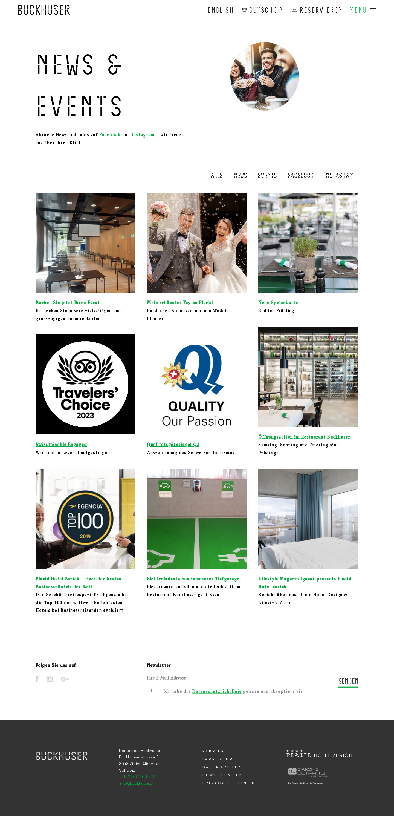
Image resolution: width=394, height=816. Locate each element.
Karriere (215, 751)
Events (267, 175)
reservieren (321, 9)
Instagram (143, 135)
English (221, 9)
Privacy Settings (229, 783)
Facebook (110, 135)
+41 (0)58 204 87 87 (137, 777)
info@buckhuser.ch (137, 783)
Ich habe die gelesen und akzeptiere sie (233, 694)
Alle (217, 175)
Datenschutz (222, 767)
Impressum (218, 759)
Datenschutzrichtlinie (217, 694)
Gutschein (266, 9)
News (240, 175)
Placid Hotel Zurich (44, 9)
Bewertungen (222, 775)
